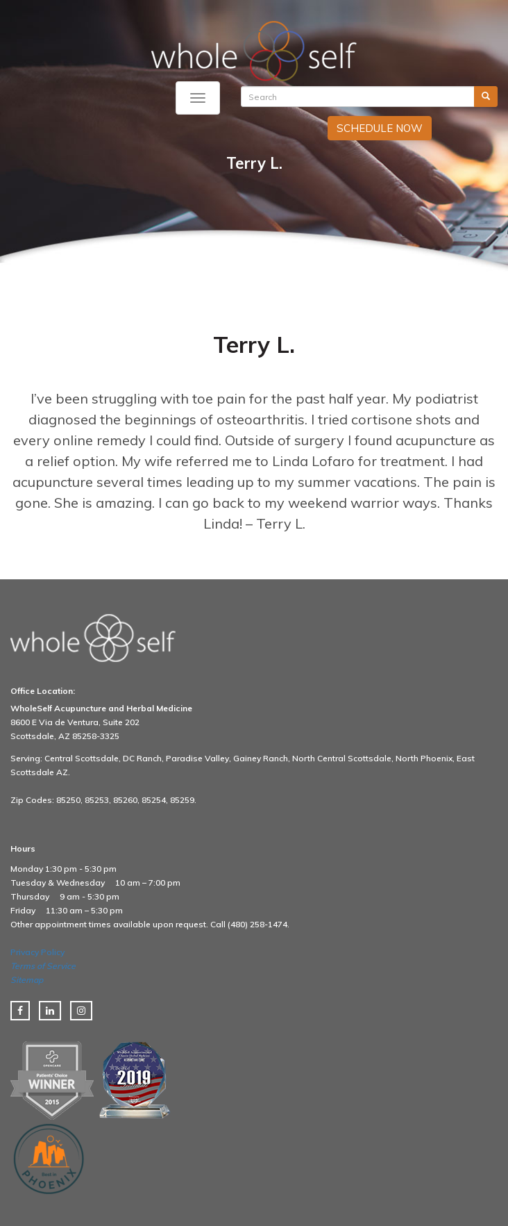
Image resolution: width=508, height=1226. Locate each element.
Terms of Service (43, 966)
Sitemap (26, 980)
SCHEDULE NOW (380, 128)
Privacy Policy (37, 952)
